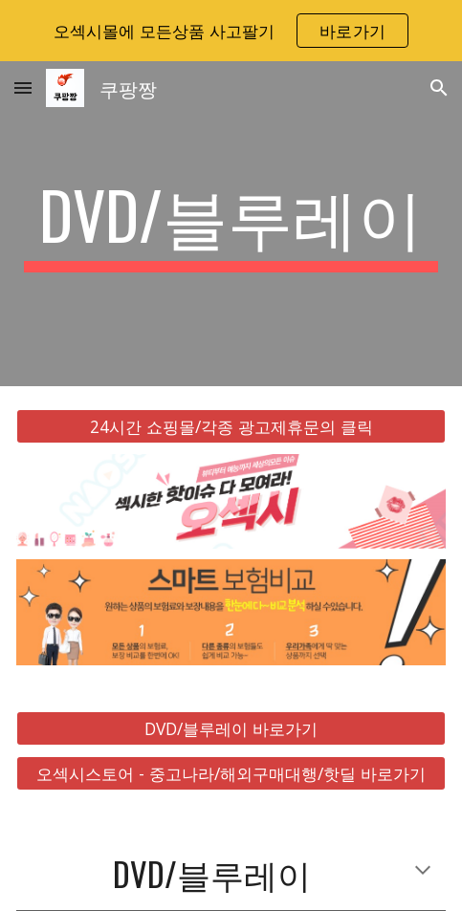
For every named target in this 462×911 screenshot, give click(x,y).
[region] (231, 30)
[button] (23, 87)
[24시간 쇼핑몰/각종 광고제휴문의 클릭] (231, 427)
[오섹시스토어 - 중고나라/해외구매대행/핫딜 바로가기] (231, 774)
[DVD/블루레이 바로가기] (231, 728)
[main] (231, 223)
